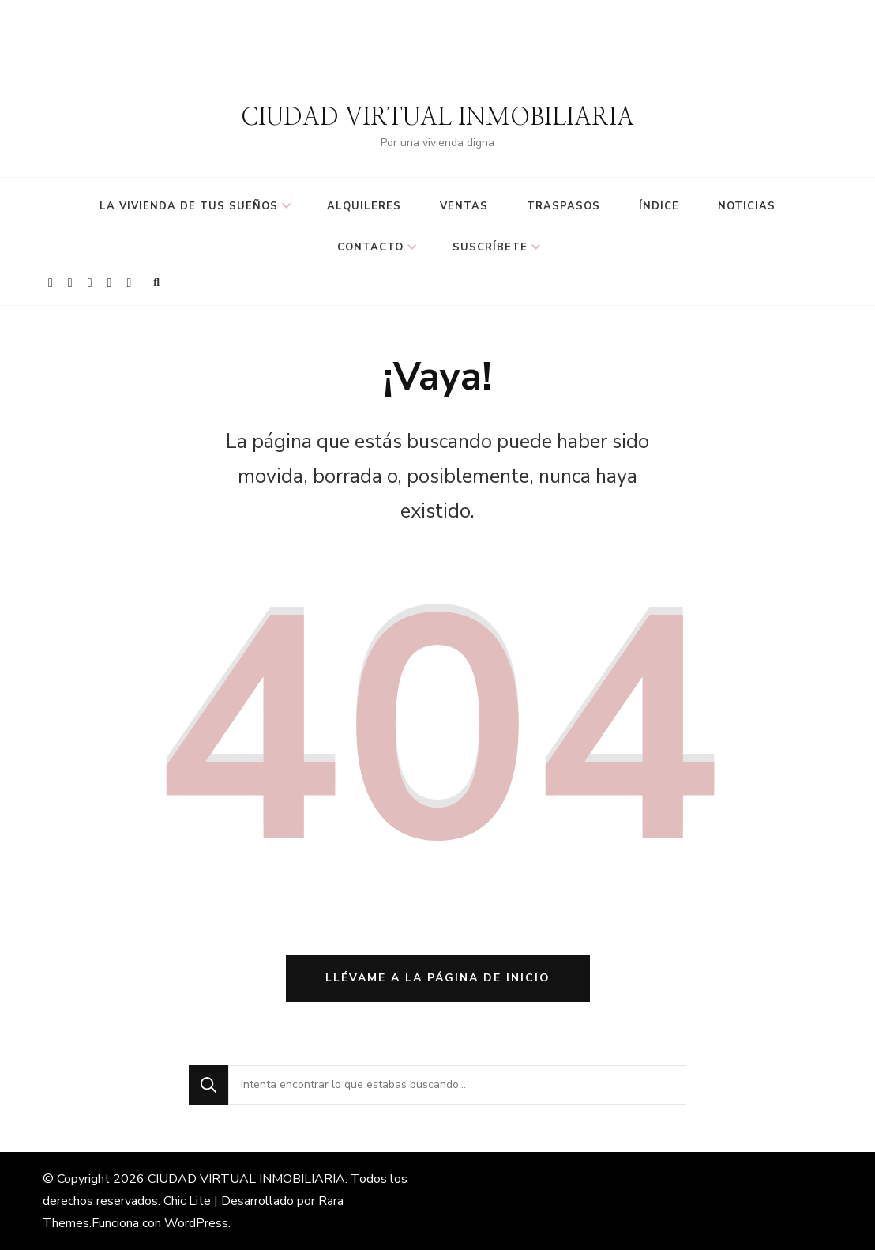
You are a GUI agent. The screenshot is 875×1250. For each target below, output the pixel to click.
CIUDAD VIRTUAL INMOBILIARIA (437, 118)
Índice (659, 206)
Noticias (746, 206)
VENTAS (464, 206)
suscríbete (490, 247)
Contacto (370, 247)
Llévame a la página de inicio (437, 977)
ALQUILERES (364, 206)
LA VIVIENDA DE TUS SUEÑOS (189, 206)
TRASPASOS (563, 206)
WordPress (196, 1223)
